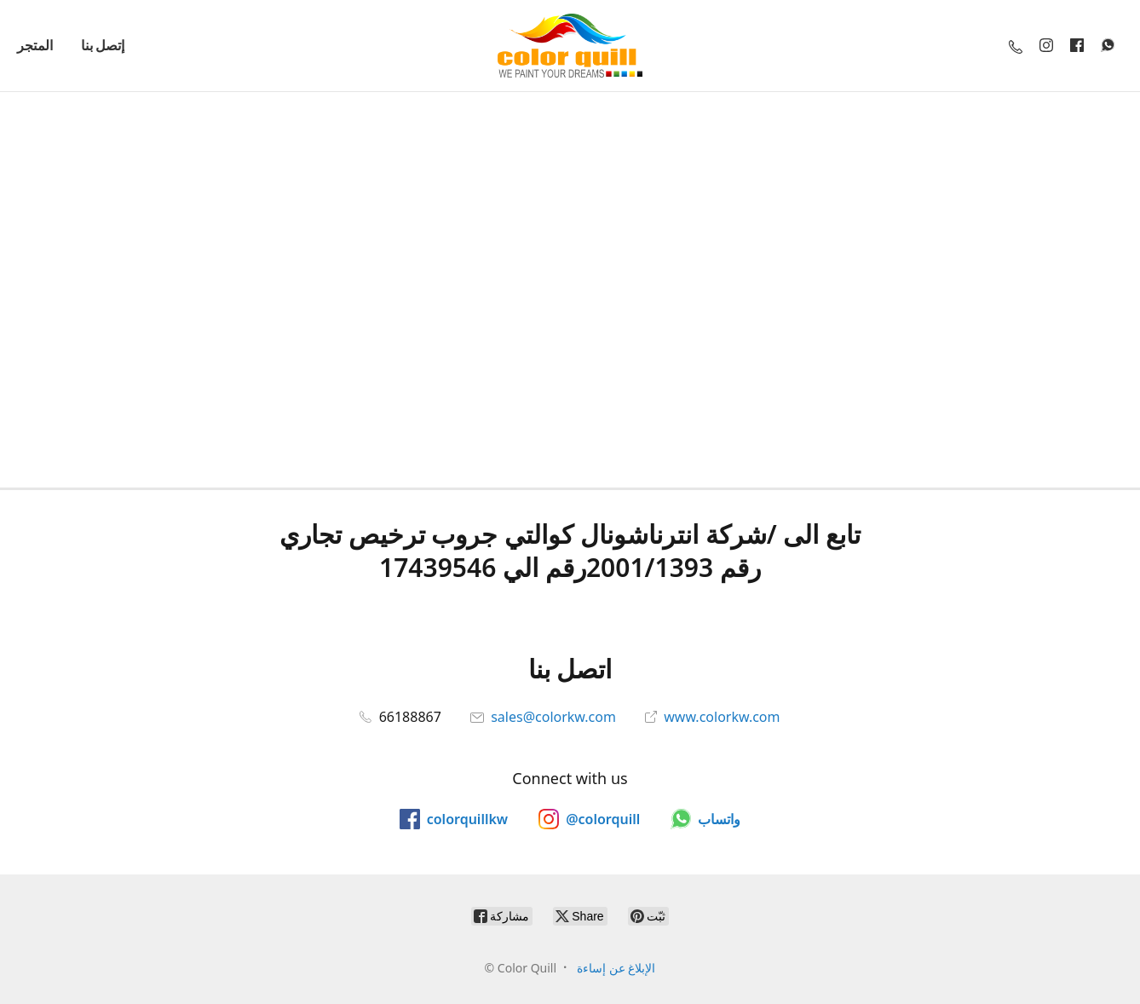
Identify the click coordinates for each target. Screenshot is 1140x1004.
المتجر (35, 45)
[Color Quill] (570, 46)
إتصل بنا (102, 45)
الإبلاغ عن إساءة (616, 968)
